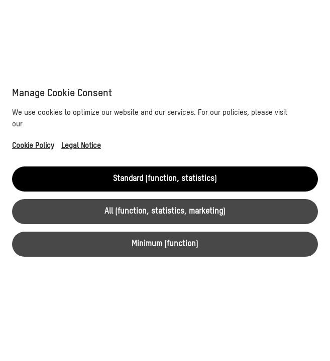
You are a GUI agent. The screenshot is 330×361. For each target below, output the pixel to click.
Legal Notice (81, 145)
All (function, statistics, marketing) (165, 212)
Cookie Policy (33, 145)
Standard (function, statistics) (165, 179)
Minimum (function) (165, 244)
